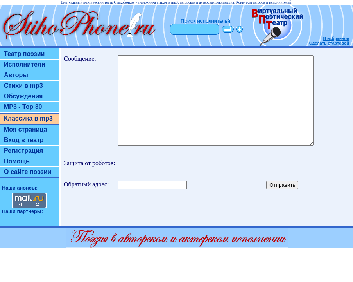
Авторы (16, 75)
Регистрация (23, 150)
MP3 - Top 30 (23, 106)
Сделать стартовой (329, 43)
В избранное (336, 38)
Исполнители (24, 64)
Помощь (17, 161)
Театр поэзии (24, 54)
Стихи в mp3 (23, 85)
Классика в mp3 (28, 118)
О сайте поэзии (27, 171)
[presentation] (227, 181)
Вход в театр (24, 140)
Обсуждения (23, 96)
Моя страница (25, 129)
